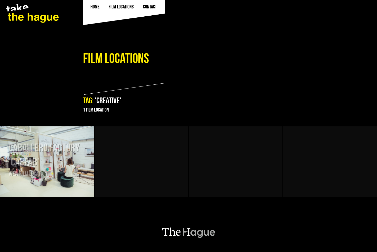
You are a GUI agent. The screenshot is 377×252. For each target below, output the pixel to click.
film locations (121, 6)
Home (94, 6)
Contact (150, 6)
